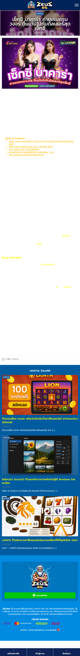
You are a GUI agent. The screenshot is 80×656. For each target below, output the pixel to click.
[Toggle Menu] (77, 5)
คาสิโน (8, 359)
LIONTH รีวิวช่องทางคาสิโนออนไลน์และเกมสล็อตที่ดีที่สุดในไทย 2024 (40, 540)
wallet (39, 244)
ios (57, 287)
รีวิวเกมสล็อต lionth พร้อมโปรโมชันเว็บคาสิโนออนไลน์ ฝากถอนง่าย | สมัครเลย (40, 420)
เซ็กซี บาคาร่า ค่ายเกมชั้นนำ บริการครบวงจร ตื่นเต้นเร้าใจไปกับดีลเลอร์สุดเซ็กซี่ (41, 143)
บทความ (40, 13)
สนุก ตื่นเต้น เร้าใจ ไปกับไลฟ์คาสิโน (24, 149)
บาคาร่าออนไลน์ (47, 264)
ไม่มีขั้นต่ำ (66, 235)
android (67, 287)
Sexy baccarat (12, 257)
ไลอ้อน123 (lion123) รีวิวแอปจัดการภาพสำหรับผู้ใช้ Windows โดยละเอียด (38, 481)
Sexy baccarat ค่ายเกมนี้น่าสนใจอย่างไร (26, 154)
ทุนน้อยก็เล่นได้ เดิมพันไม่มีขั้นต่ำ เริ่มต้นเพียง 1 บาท (31, 152)
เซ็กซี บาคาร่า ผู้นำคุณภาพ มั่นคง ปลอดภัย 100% (31, 146)
